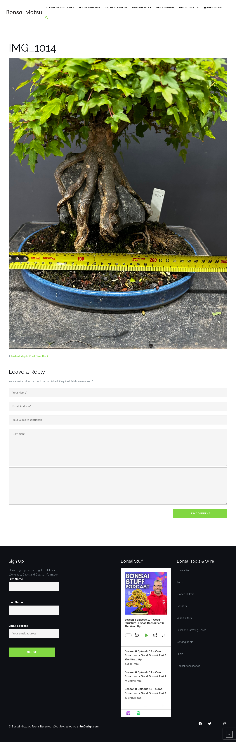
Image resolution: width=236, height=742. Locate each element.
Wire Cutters (184, 618)
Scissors (182, 606)
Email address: (18, 625)
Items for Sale (141, 6)
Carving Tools (185, 642)
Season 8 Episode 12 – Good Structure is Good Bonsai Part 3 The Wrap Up (145, 655)
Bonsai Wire (184, 570)
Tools (180, 582)
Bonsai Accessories (188, 665)
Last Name (16, 602)
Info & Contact (189, 6)
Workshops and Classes (60, 6)
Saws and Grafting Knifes (191, 630)
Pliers (180, 653)
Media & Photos (165, 6)
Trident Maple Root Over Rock (29, 356)
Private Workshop (89, 6)
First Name (16, 579)
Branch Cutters (185, 594)
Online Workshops (116, 6)
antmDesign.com (87, 726)
